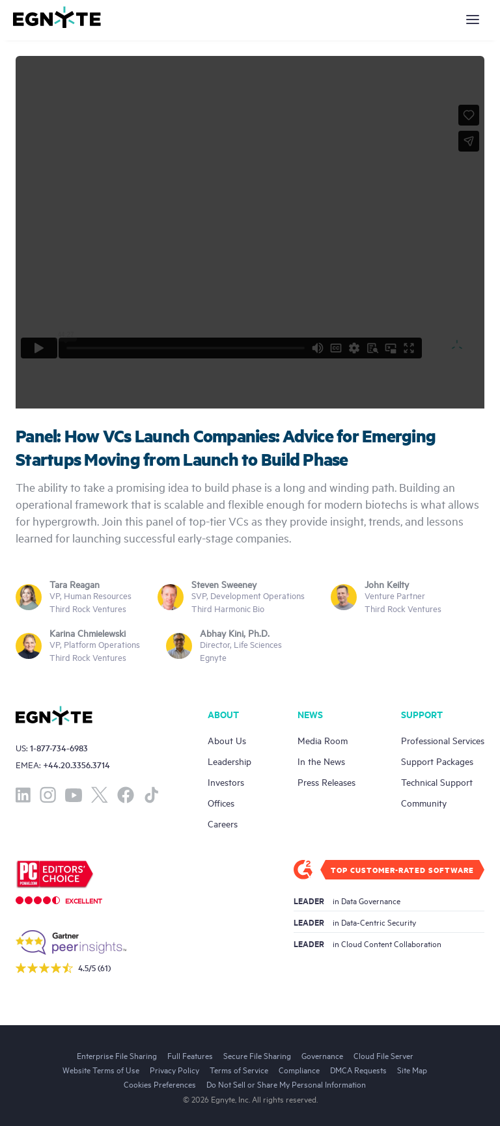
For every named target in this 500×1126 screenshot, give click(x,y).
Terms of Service (239, 1069)
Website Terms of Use (100, 1069)
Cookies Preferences (160, 1084)
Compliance (299, 1069)
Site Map (412, 1069)
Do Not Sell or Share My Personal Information (286, 1084)
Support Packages (437, 761)
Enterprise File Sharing (117, 1055)
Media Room (323, 740)
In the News (321, 761)
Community (424, 802)
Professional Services (442, 740)
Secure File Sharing (257, 1055)
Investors (226, 781)
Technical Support (437, 781)
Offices (221, 802)
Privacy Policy (174, 1069)
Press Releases (326, 781)
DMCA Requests (358, 1069)
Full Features (190, 1055)
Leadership (229, 761)
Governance (322, 1055)
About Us (227, 740)
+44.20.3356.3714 (76, 764)
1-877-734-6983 (59, 748)
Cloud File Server (383, 1055)
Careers (223, 823)
